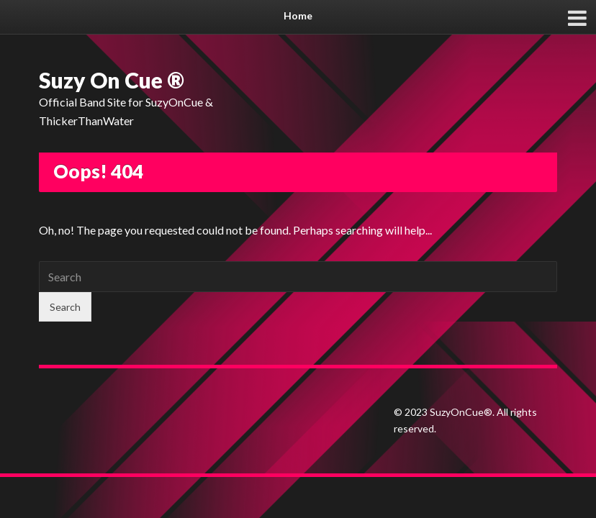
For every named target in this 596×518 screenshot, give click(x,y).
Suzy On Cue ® (111, 80)
